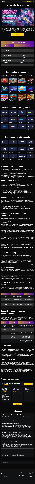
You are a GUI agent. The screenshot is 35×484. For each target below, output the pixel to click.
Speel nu (17, 34)
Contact (30, 476)
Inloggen (25, 1)
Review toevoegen (29, 383)
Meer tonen (17, 404)
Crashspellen (22, 75)
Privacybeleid (21, 475)
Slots (30, 75)
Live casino (13, 75)
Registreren (30, 1)
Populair (5, 75)
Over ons (20, 472)
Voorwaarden (21, 474)
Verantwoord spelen (31, 473)
